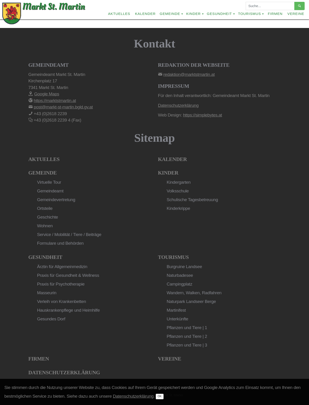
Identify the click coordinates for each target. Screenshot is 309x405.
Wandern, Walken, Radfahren (194, 292)
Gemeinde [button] (170, 14)
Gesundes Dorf (51, 318)
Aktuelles (119, 14)
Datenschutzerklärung (64, 372)
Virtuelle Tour (49, 182)
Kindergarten (179, 182)
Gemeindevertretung (56, 199)
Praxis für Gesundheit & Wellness (68, 275)
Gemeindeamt (50, 191)
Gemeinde (42, 173)
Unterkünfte (177, 318)
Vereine (295, 14)
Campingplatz (179, 284)
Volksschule (178, 191)
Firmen (275, 14)
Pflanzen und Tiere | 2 (187, 336)
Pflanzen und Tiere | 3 (187, 345)
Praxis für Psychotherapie (61, 284)
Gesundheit (45, 257)
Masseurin (46, 292)
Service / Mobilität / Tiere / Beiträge (69, 234)
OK (160, 396)
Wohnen (45, 225)
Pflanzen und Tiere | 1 (187, 327)
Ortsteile (45, 208)
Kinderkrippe (178, 208)
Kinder (168, 173)
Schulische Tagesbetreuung (192, 199)
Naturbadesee (180, 275)
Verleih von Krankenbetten (61, 301)
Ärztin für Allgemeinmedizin (62, 266)
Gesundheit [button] (219, 14)
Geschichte (47, 217)
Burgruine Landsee (184, 266)
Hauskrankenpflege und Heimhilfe (68, 310)
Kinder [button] (193, 14)
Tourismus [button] (249, 14)
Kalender (145, 14)
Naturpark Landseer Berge (191, 301)
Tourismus (173, 257)
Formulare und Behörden (60, 243)
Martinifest (176, 310)
